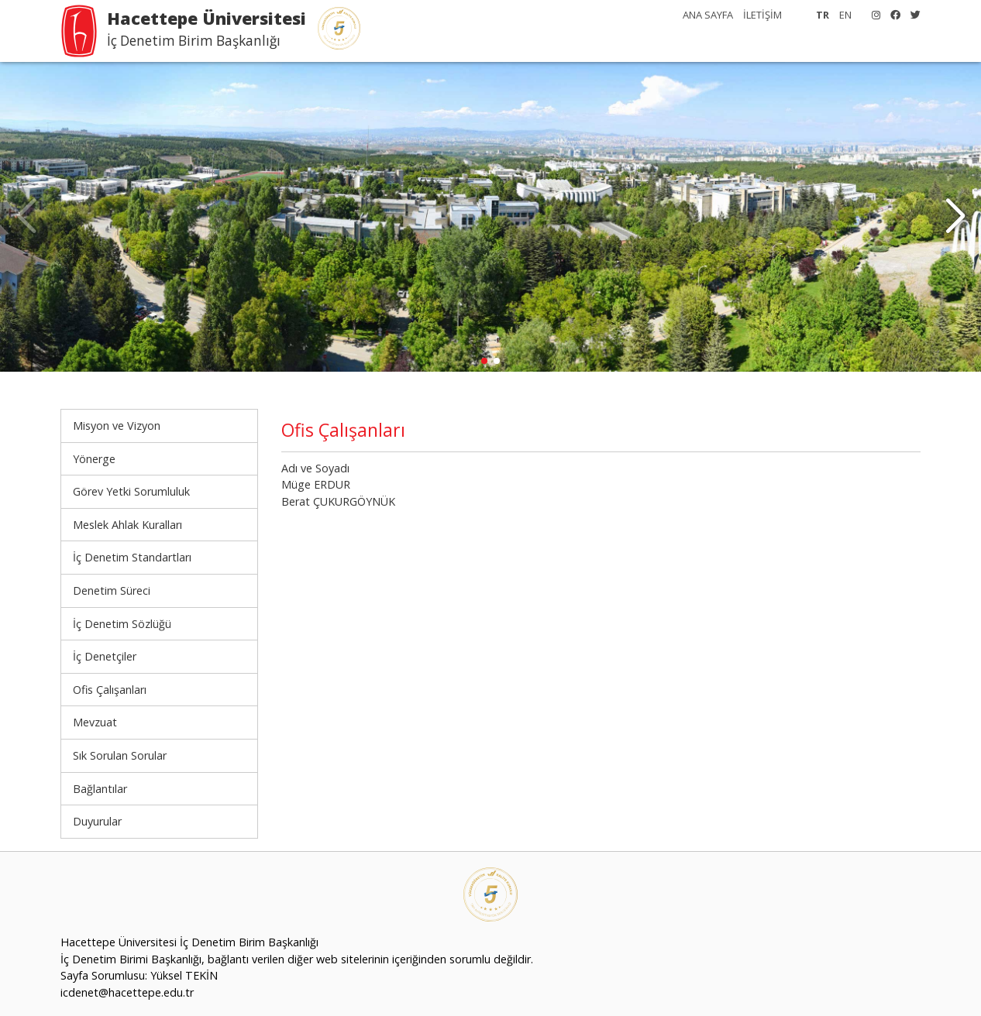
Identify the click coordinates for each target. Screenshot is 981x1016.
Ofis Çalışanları (109, 689)
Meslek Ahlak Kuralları (127, 524)
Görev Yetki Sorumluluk (131, 491)
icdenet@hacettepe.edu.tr (127, 992)
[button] (955, 217)
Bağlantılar (100, 788)
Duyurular (97, 821)
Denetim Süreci (111, 590)
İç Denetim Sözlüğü (122, 623)
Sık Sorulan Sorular (120, 755)
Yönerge (94, 458)
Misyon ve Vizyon (116, 425)
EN (845, 15)
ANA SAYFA (708, 15)
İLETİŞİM (762, 15)
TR (822, 15)
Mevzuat (95, 722)
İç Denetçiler (104, 656)
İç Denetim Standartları (132, 557)
